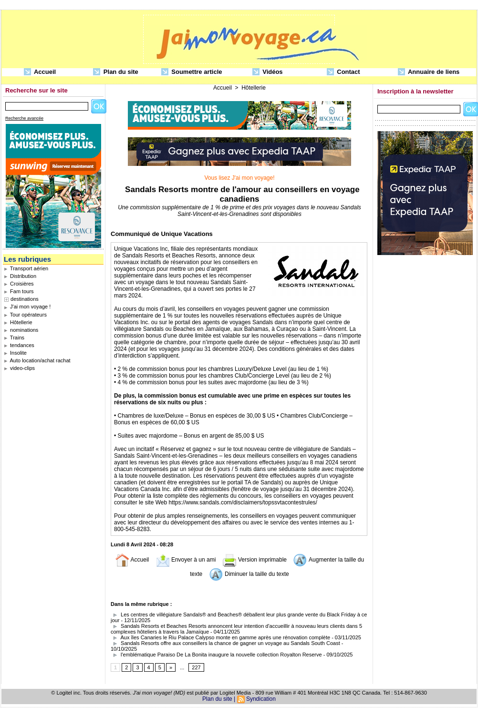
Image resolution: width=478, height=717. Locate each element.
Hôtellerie (18, 322)
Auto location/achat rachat (37, 360)
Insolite (15, 353)
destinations (24, 299)
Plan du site (115, 72)
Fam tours (19, 291)
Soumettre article (191, 72)
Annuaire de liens (429, 72)
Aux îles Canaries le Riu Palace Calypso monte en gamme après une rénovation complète (220, 637)
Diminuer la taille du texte (249, 574)
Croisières (19, 284)
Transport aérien (26, 268)
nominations (21, 330)
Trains (14, 337)
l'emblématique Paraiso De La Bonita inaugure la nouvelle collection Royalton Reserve (216, 654)
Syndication (261, 699)
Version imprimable (254, 559)
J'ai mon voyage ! (27, 306)
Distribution (20, 276)
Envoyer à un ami (186, 559)
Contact (343, 72)
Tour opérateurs (25, 315)
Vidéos (267, 72)
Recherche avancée (24, 118)
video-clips (19, 368)
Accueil (40, 72)
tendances (19, 345)
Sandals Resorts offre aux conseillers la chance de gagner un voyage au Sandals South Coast (225, 643)
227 (196, 667)
